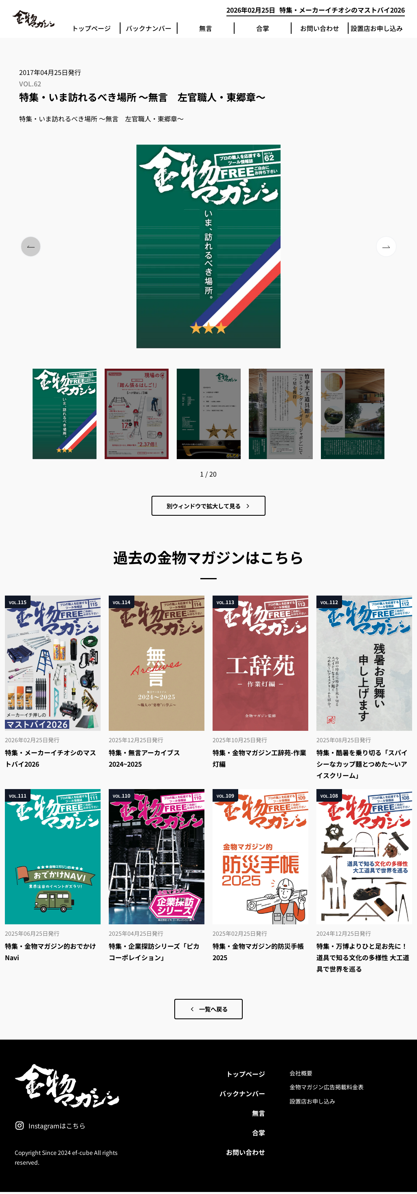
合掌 (262, 28)
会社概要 (301, 1075)
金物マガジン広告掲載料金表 (327, 1089)
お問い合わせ (319, 28)
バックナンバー (148, 28)
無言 (205, 28)
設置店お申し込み (377, 28)
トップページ (91, 28)
